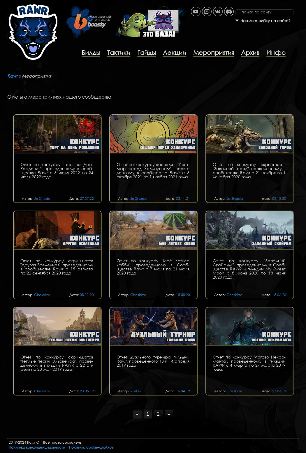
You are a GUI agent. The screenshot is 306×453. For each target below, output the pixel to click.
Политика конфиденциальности (37, 447)
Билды (91, 52)
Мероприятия (213, 52)
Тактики (118, 52)
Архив (250, 52)
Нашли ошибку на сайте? (265, 20)
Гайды (146, 52)
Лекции (174, 52)
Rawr (12, 76)
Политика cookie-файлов (91, 447)
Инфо (276, 52)
